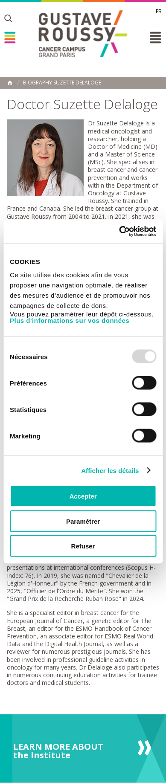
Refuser (83, 546)
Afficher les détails (110, 470)
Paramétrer (83, 521)
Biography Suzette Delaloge (62, 82)
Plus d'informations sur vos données (69, 320)
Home (9, 82)
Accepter (82, 496)
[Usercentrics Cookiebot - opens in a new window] (119, 231)
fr (159, 11)
